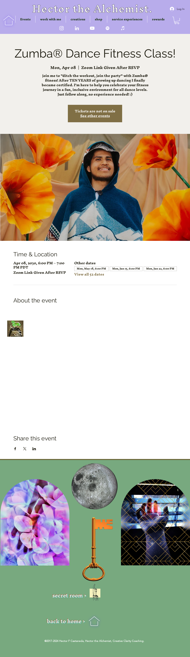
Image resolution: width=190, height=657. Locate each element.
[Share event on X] (25, 448)
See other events (95, 116)
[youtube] (92, 28)
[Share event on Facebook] (15, 448)
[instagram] (61, 28)
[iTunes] (123, 28)
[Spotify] (107, 28)
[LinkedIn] (77, 28)
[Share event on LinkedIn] (34, 448)
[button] (78, 19)
